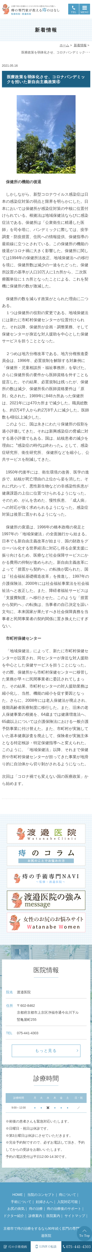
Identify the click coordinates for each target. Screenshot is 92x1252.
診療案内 (35, 1216)
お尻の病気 (16, 1209)
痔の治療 (36, 1209)
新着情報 (80, 45)
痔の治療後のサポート (64, 1209)
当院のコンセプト (41, 1195)
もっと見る (46, 1050)
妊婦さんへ (44, 1202)
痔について (67, 1195)
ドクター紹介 (13, 1216)
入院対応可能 (67, 1202)
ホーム (64, 45)
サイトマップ (75, 1216)
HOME (18, 1195)
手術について (21, 1202)
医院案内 (53, 1216)
